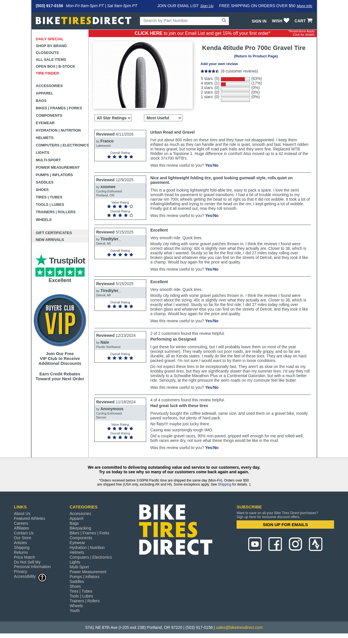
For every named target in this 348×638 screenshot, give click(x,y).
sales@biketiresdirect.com (239, 627)
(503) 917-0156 (49, 5)
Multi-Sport (48, 160)
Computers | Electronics (62, 145)
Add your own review (219, 64)
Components (49, 115)
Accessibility (30, 576)
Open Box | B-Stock (55, 66)
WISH (281, 21)
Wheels (44, 220)
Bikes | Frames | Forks (59, 108)
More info (304, 6)
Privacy (20, 571)
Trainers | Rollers (56, 212)
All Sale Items (51, 59)
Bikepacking (80, 528)
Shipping (224, 484)
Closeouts (47, 53)
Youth (75, 610)
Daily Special (50, 39)
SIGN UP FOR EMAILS (285, 524)
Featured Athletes (29, 518)
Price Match (24, 557)
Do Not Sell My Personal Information (32, 564)
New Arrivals (50, 240)
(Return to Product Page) (256, 56)
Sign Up (206, 6)
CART (304, 21)
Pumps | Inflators (54, 175)
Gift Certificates (54, 233)
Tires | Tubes (49, 197)
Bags (41, 100)
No (216, 165)
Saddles (45, 182)
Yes (208, 165)
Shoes (42, 190)
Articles (20, 542)
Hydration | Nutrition (58, 130)
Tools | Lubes (50, 204)
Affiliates (21, 528)
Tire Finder (47, 73)
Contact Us (24, 533)
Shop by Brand (51, 46)
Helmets (45, 138)
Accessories (49, 86)
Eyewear (45, 123)
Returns (21, 552)
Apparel (44, 93)
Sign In (259, 21)
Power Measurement (58, 167)
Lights (43, 152)
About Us (22, 513)
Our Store (22, 538)
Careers (21, 523)
